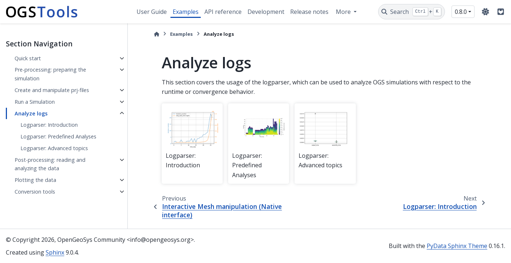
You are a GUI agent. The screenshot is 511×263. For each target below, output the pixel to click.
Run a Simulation (35, 101)
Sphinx (55, 252)
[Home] (156, 34)
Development (265, 12)
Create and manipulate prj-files (52, 90)
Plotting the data (35, 179)
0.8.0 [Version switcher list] (461, 12)
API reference (223, 12)
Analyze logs (31, 113)
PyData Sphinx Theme (457, 246)
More (344, 12)
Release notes (309, 12)
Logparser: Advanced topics (54, 148)
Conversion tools (35, 191)
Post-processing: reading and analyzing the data (50, 164)
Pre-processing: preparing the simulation (50, 74)
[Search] (411, 11)
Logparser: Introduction (49, 124)
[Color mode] (485, 11)
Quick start (28, 58)
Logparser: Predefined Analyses (58, 136)
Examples (186, 12)
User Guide (152, 12)
